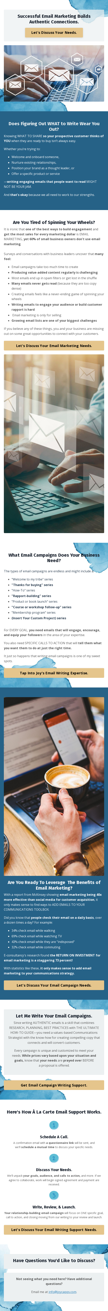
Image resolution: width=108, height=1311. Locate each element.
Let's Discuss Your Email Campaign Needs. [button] (54, 985)
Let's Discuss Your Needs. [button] (54, 32)
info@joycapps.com (62, 1292)
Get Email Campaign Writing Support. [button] (54, 1085)
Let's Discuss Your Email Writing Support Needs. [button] (54, 1229)
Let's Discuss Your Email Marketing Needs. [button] (54, 345)
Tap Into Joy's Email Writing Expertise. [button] (54, 673)
